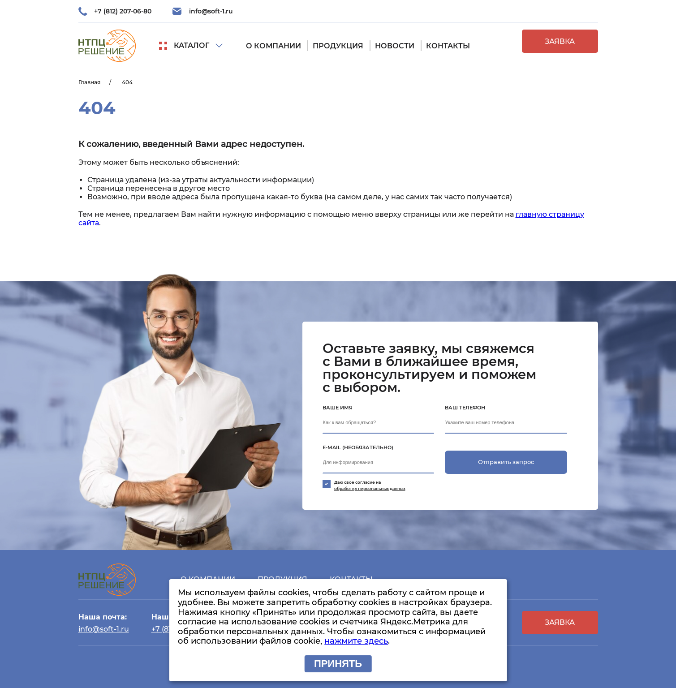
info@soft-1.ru (211, 11)
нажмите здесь (356, 641)
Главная (89, 82)
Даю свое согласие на (386, 486)
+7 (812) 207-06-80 (122, 11)
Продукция (338, 46)
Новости (394, 46)
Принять (338, 663)
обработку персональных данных (369, 488)
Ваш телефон (465, 407)
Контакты (448, 46)
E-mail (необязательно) (358, 447)
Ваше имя (338, 407)
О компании (273, 46)
